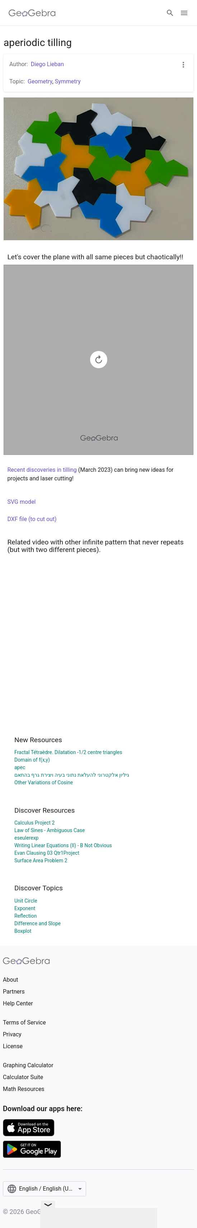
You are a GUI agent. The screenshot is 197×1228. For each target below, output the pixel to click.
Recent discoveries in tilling (42, 469)
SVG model (22, 501)
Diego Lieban (47, 64)
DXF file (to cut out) (32, 519)
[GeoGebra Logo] (32, 13)
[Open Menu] (184, 13)
